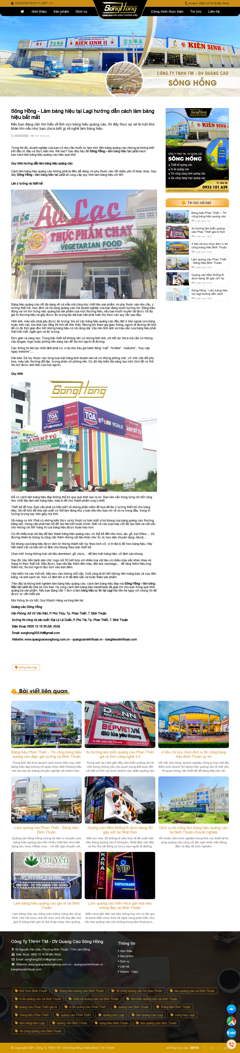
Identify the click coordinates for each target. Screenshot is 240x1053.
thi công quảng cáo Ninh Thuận (38, 1031)
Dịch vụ (81, 11)
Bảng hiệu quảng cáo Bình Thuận (79, 991)
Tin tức (196, 11)
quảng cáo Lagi (111, 1015)
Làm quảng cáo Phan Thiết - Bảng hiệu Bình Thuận (47, 830)
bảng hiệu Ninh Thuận (111, 1023)
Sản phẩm (61, 11)
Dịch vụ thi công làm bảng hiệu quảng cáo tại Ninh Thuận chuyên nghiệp (193, 830)
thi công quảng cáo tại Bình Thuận (136, 991)
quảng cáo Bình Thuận (131, 1007)
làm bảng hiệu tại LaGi (123, 151)
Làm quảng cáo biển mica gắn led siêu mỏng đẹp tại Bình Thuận (120, 905)
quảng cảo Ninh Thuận (69, 1023)
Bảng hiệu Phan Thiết (32, 1015)
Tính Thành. (107, 1047)
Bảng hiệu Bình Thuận (173, 1007)
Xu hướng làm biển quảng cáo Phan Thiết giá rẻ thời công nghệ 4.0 (120, 754)
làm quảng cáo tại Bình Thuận (192, 991)
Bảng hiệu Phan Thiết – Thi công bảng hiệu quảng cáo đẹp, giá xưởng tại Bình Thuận (46, 754)
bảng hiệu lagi (26, 667)
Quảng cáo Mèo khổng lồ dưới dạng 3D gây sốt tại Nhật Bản (120, 830)
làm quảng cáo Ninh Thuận (156, 1023)
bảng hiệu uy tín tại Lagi (96, 590)
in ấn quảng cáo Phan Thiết (85, 1007)
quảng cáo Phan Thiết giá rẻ (36, 1007)
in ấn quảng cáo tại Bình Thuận (38, 999)
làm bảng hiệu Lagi (30, 1023)
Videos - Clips (129, 971)
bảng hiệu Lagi (182, 1015)
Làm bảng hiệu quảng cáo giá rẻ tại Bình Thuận (46, 905)
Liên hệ (214, 11)
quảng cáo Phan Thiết (73, 1015)
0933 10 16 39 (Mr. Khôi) (214, 3)
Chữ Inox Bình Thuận (31, 991)
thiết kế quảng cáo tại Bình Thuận (94, 999)
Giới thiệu (39, 11)
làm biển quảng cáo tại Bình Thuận (151, 999)
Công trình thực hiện (167, 11)
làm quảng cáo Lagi (147, 1015)
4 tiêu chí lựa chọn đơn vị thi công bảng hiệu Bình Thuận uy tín (193, 754)
